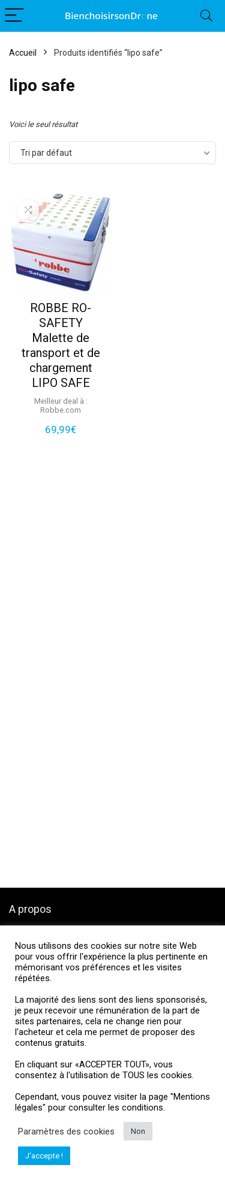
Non (138, 1131)
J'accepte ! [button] (44, 1155)
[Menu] (14, 16)
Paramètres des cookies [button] (66, 1131)
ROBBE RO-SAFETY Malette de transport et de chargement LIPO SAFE (61, 345)
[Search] (206, 16)
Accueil (23, 53)
